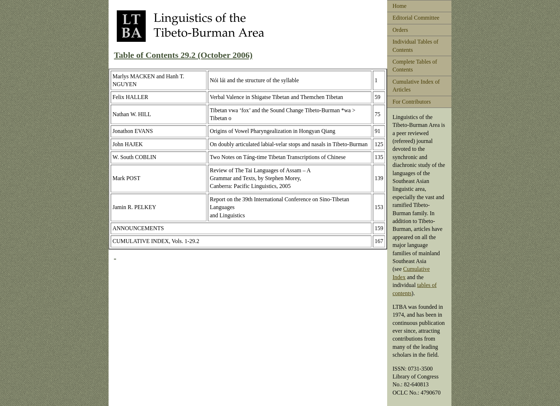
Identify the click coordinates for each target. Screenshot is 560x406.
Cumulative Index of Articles (416, 86)
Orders (400, 30)
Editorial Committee (415, 18)
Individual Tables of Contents (415, 46)
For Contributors (411, 102)
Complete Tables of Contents (414, 66)
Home (399, 6)
